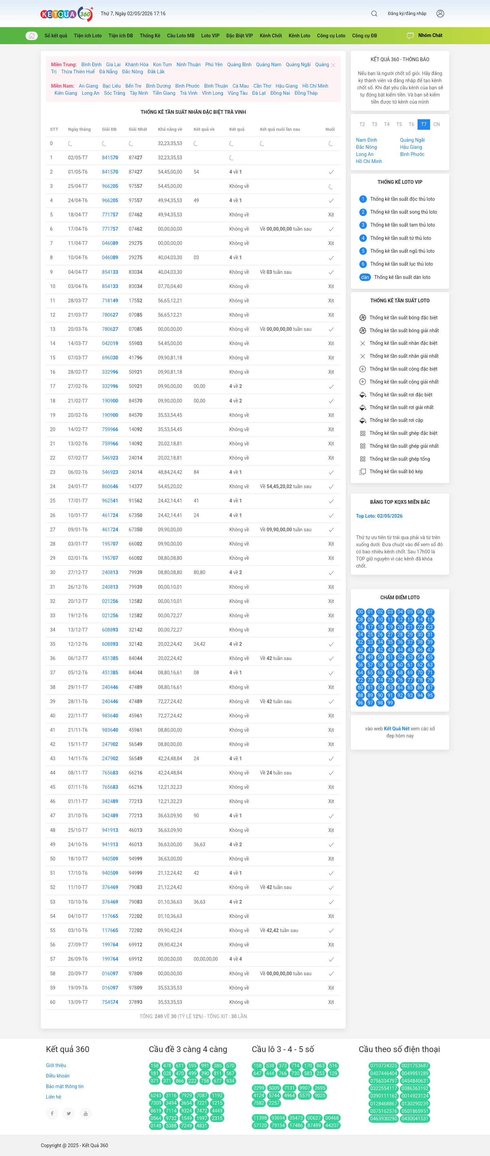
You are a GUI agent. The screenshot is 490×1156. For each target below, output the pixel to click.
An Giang (88, 86)
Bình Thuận (216, 86)
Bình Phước (187, 86)
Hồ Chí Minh (315, 86)
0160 (110, 973)
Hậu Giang (287, 86)
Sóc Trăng (114, 93)
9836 (110, 715)
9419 (110, 830)
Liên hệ (53, 1097)
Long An (90, 93)
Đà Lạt (259, 93)
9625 (110, 500)
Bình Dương (158, 86)
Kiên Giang (65, 93)
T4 (387, 124)
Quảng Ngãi (298, 64)
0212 (110, 601)
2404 (110, 687)
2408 (110, 572)
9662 (110, 186)
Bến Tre (133, 86)
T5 (399, 124)
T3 (374, 124)
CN (437, 124)
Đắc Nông (132, 71)
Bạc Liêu (112, 86)
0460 (110, 243)
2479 (110, 744)
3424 (110, 801)
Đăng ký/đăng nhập (407, 13)
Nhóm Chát (424, 36)
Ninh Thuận (189, 64)
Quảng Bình (239, 64)
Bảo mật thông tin (65, 1086)
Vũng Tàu (237, 93)
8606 (110, 486)
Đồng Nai (280, 93)
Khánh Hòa (137, 64)
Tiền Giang (164, 93)
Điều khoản (58, 1076)
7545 (110, 1002)
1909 (110, 401)
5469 (110, 458)
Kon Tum (162, 64)
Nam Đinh (366, 140)
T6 (411, 124)
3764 (110, 887)
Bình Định (91, 64)
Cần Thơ (262, 86)
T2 (362, 124)
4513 (110, 658)
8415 (110, 157)
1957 (110, 544)
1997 (110, 944)
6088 (110, 630)
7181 (110, 300)
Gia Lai (113, 64)
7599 (110, 429)
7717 (110, 214)
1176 (110, 916)
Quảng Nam (268, 64)
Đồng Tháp (306, 93)
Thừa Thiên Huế (78, 71)
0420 (110, 343)
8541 (110, 272)
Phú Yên (214, 64)
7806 (110, 315)
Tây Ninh (139, 93)
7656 (110, 773)
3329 (110, 372)
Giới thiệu (56, 1065)
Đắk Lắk (156, 71)
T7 (423, 124)
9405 (110, 858)
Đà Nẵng (108, 71)
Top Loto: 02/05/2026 (379, 516)
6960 (110, 357)
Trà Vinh (188, 93)
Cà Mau (241, 86)
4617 (110, 515)
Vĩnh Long (212, 93)
